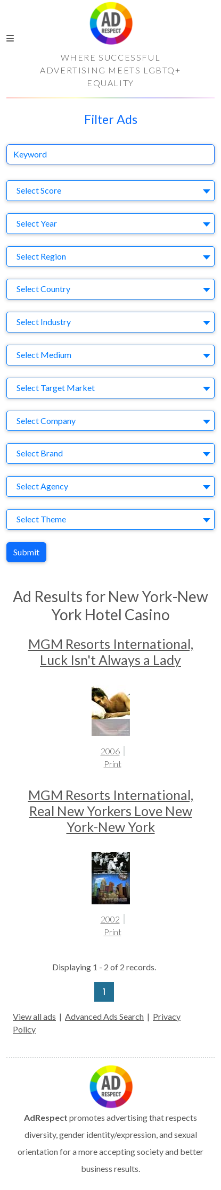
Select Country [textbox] (43, 289)
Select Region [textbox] (41, 256)
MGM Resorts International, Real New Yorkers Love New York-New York (110, 811)
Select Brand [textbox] (40, 453)
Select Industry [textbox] (44, 322)
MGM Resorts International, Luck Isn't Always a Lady (110, 652)
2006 (110, 751)
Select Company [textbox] (46, 420)
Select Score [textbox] (39, 190)
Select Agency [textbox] (42, 486)
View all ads (34, 1016)
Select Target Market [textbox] (56, 387)
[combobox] (110, 190)
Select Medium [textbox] (44, 354)
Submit (26, 552)
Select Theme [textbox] (41, 519)
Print (112, 764)
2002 (110, 919)
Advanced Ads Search (104, 1016)
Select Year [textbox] (37, 223)
